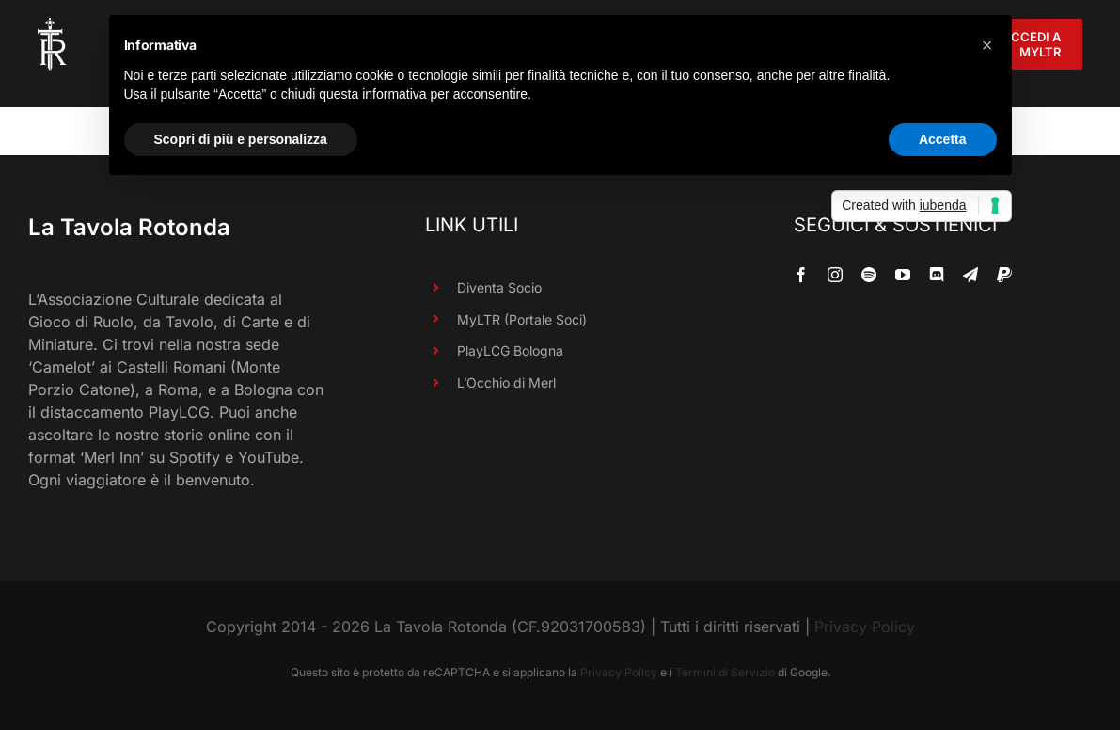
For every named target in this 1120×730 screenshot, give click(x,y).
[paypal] (1004, 274)
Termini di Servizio (725, 672)
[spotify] (868, 274)
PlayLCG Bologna (510, 350)
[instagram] (835, 274)
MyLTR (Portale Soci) (522, 319)
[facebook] (801, 274)
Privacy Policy (864, 626)
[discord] (936, 274)
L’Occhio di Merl (506, 382)
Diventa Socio (499, 287)
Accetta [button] (943, 139)
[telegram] (970, 274)
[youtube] (902, 274)
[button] (987, 45)
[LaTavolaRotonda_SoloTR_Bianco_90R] (52, 25)
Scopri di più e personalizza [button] (240, 139)
